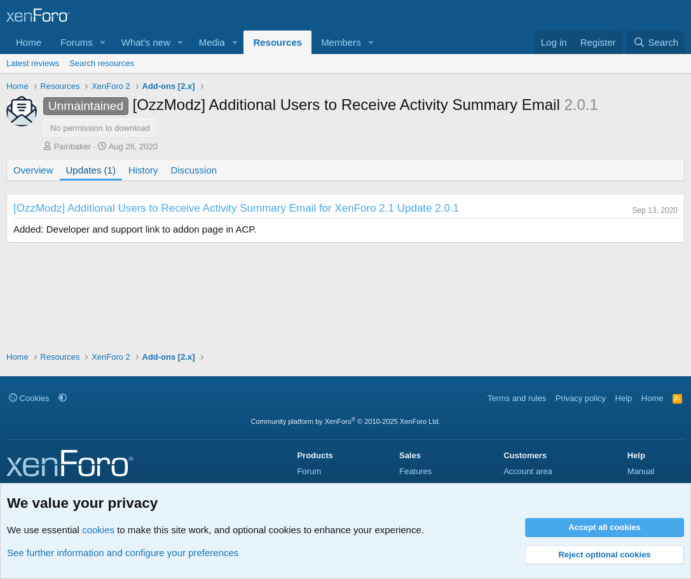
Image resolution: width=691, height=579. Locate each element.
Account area (527, 471)
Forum (309, 471)
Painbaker (73, 146)
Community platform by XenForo (346, 421)
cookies (98, 529)
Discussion (194, 170)
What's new (145, 42)
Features (415, 471)
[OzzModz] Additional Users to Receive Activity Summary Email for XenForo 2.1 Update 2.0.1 (236, 208)
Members (341, 42)
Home (28, 42)
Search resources (101, 63)
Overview (33, 170)
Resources (277, 42)
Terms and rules (517, 398)
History (143, 170)
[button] (103, 42)
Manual (641, 471)
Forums (76, 42)
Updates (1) (91, 170)
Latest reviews (32, 63)
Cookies (29, 398)
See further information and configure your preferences (122, 552)
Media (212, 42)
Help (624, 398)
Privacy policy (581, 398)
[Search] (656, 42)
